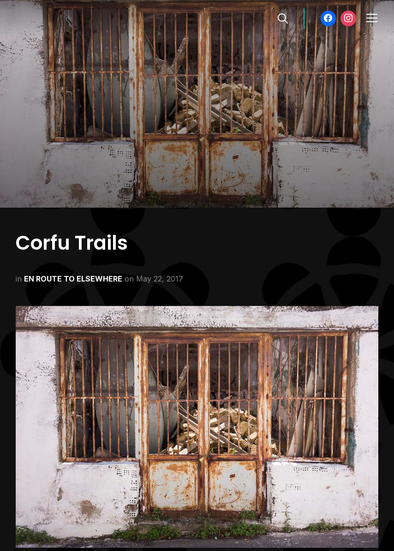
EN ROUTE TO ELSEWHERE (73, 278)
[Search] (283, 17)
